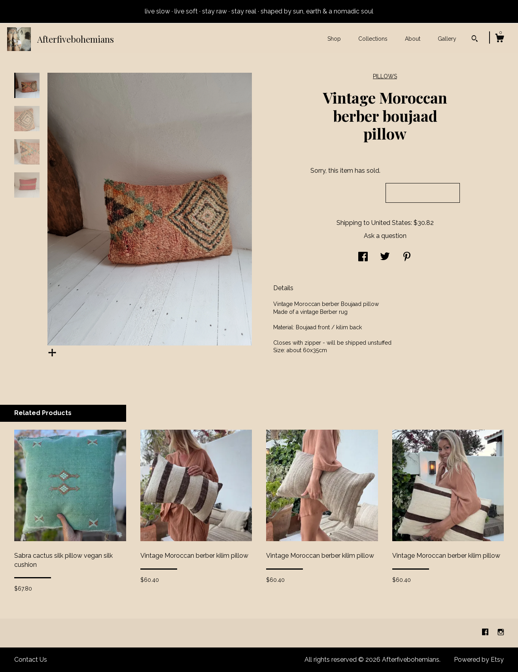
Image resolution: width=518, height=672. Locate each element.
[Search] (475, 39)
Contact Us (30, 659)
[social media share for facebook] (363, 257)
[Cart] (499, 39)
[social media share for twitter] (384, 257)
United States (391, 223)
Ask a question (385, 236)
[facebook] (486, 632)
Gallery (447, 39)
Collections (373, 39)
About (412, 39)
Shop (334, 39)
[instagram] (501, 632)
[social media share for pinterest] (407, 257)
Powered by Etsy (479, 659)
